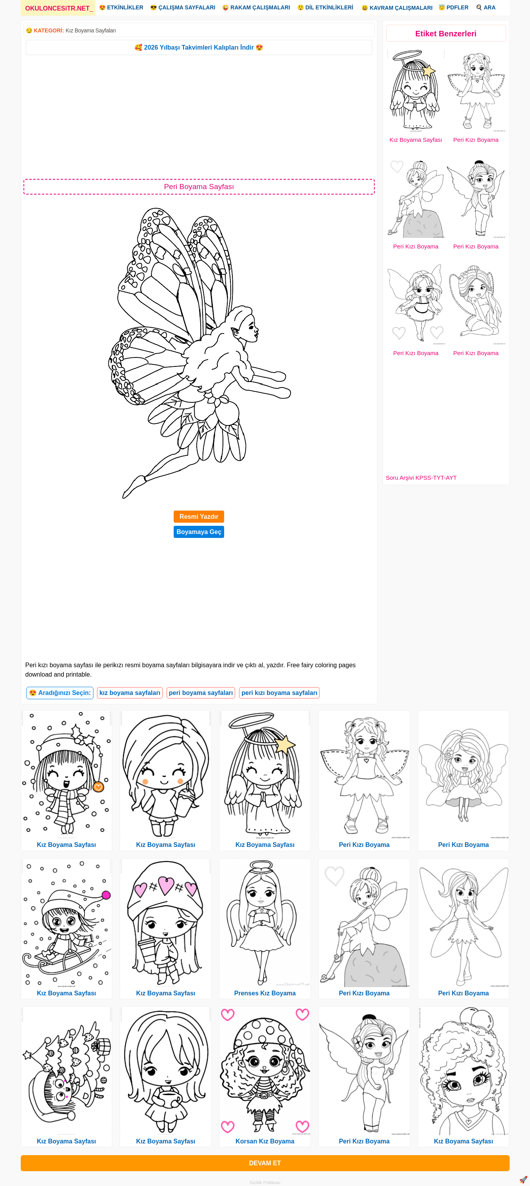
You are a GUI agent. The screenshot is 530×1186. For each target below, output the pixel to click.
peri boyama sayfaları (201, 692)
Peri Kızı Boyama (476, 139)
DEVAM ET (265, 1163)
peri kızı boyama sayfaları (279, 692)
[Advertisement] (199, 116)
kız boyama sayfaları (129, 692)
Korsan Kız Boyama (264, 1141)
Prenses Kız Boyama (265, 993)
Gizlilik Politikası (265, 1182)
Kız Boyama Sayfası (416, 139)
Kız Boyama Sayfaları (91, 30)
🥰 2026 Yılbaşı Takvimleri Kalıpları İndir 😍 (199, 47)
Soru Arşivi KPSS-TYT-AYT (421, 477)
